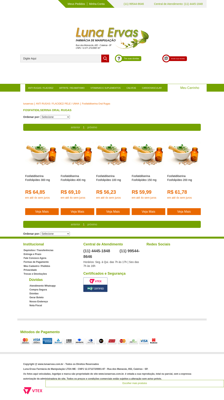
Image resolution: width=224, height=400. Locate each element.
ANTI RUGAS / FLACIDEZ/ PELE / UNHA (57, 103)
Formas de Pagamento (36, 262)
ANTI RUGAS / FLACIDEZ (40, 88)
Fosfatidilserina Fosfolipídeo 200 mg (179, 177)
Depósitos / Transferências (38, 250)
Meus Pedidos (76, 3)
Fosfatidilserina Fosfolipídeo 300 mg (37, 177)
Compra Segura (38, 289)
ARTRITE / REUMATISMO (72, 88)
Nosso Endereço (38, 301)
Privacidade (30, 270)
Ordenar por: (31, 117)
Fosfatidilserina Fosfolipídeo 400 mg (73, 177)
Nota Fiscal (35, 305)
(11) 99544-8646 (133, 3)
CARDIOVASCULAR (152, 88)
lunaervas (28, 103)
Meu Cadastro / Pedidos (37, 266)
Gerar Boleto (36, 297)
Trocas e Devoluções (35, 274)
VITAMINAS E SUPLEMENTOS (105, 88)
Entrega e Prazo (32, 254)
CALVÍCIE (131, 88)
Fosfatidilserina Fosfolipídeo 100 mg (108, 177)
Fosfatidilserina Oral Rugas (96, 103)
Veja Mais (42, 211)
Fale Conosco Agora (35, 258)
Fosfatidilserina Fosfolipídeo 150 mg (144, 177)
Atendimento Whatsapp (42, 285)
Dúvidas (34, 293)
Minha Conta (97, 3)
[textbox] (64, 58)
